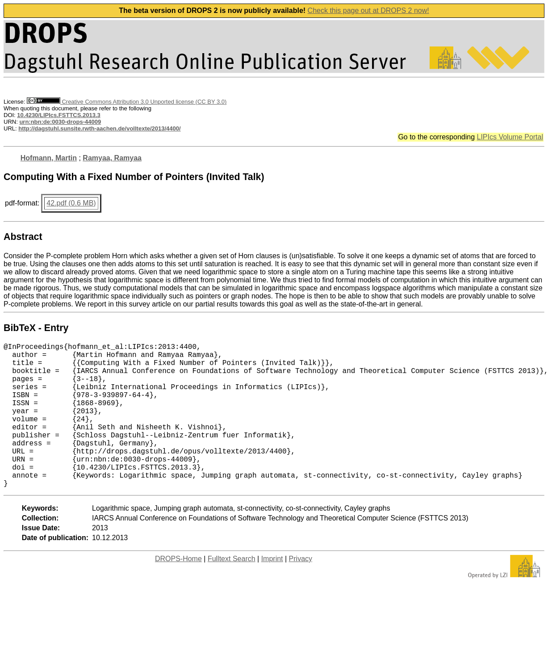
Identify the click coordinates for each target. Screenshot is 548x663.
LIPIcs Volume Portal (510, 137)
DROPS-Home (178, 591)
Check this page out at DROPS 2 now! (368, 10)
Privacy (300, 591)
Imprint (272, 591)
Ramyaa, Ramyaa (112, 158)
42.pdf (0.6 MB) (71, 203)
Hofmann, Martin (49, 158)
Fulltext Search (231, 591)
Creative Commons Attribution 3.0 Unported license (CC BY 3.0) (126, 101)
